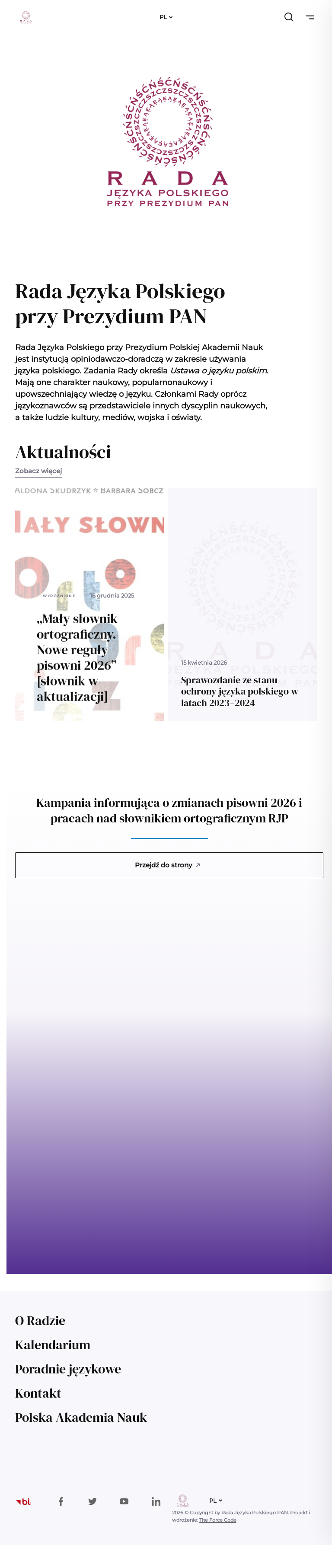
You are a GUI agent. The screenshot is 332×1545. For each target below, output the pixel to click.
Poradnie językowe (68, 1369)
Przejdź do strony (167, 865)
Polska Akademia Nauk (81, 1417)
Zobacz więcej (38, 471)
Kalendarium (52, 1345)
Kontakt (38, 1393)
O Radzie (40, 1320)
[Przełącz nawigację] (310, 17)
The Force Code (217, 1520)
